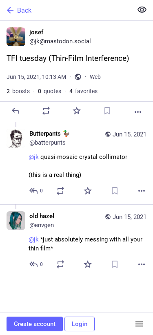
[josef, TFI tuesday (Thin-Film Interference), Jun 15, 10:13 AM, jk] (76, 71)
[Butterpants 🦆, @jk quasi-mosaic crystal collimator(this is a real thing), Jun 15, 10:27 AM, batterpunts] (76, 163)
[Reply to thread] (36, 191)
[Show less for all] (142, 10)
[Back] (65, 10)
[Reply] (15, 111)
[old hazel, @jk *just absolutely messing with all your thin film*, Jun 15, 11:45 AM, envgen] (76, 241)
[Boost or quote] (46, 111)
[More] (138, 112)
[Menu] (139, 324)
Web (95, 77)
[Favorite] (77, 111)
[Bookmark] (107, 111)
